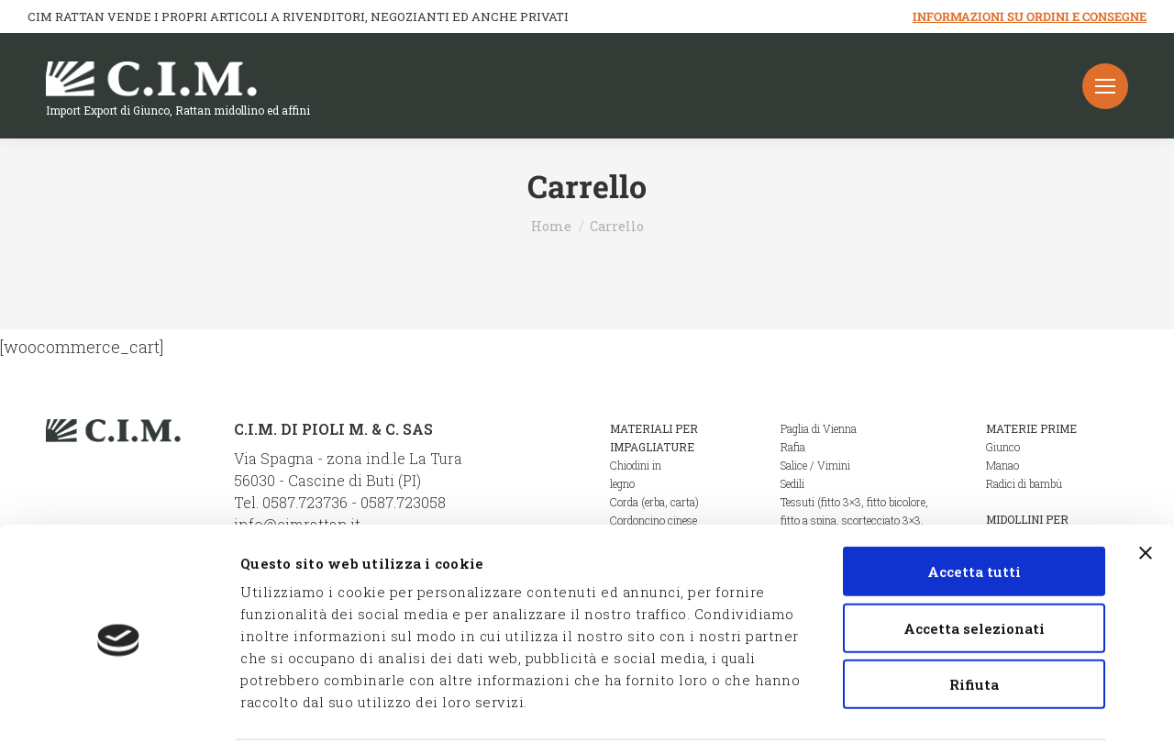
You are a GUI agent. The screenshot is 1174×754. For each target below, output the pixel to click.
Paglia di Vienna (819, 428)
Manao (1002, 465)
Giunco (1003, 446)
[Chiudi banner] (1145, 495)
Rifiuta (974, 626)
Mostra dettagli (979, 718)
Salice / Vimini (815, 465)
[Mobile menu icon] (1105, 86)
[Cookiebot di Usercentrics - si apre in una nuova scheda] (119, 718)
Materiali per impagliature (654, 437)
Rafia (793, 446)
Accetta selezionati (974, 570)
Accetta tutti (974, 514)
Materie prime (1031, 428)
